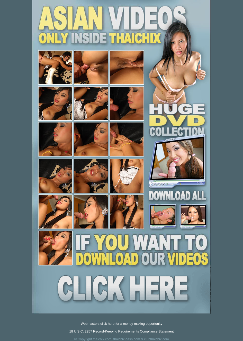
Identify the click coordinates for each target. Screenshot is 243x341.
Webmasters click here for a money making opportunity (121, 324)
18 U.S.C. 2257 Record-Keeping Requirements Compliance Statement (121, 331)
